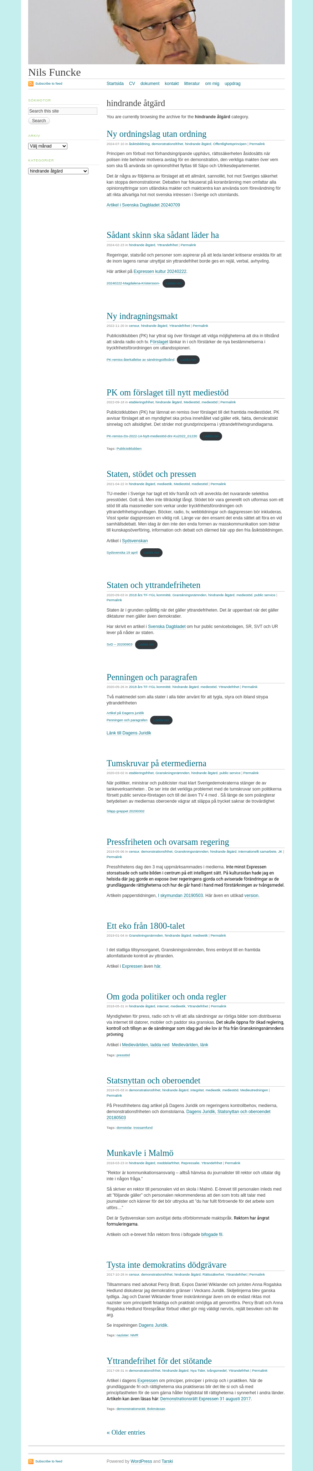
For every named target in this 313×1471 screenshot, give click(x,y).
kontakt (172, 83)
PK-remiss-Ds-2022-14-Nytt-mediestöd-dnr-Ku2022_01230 (152, 436)
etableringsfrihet (141, 402)
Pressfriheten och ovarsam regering (168, 842)
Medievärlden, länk (190, 1044)
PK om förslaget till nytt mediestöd (168, 392)
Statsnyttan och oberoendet (153, 1080)
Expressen (132, 966)
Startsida (115, 83)
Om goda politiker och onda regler (166, 996)
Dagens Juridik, (201, 1111)
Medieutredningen (254, 1090)
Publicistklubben (129, 448)
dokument (149, 83)
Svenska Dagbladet (166, 626)
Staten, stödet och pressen (151, 474)
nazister (123, 1335)
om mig (212, 83)
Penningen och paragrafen (152, 677)
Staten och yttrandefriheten (153, 585)
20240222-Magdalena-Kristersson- (133, 283)
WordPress (141, 1461)
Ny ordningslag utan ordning (156, 134)
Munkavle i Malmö (140, 1153)
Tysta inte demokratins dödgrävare (167, 1265)
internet (163, 1006)
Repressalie (190, 1163)
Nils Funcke (54, 72)
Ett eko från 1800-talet (146, 926)
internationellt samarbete (257, 851)
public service (264, 595)
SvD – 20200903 (119, 644)
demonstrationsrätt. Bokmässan (141, 1409)
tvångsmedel (217, 1370)
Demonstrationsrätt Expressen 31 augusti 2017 (205, 1398)
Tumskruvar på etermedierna (156, 763)
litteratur (192, 83)
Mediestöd (192, 402)
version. (252, 895)
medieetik (164, 484)
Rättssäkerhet (213, 1274)
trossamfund (142, 1128)
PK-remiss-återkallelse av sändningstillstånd (140, 359)
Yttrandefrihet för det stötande (159, 1361)
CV (132, 83)
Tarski (167, 1461)
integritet (197, 1090)
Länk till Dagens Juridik (129, 733)
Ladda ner (174, 283)
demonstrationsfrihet (167, 144)
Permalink (257, 144)
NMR (134, 1335)
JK (280, 851)
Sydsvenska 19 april (122, 552)
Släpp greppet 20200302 (125, 811)
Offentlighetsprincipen (230, 144)
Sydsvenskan (135, 540)
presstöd (123, 1055)
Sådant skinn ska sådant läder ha (163, 235)
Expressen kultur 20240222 (160, 271)
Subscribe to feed (48, 83)
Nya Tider (197, 1370)
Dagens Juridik (153, 1325)
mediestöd (209, 402)
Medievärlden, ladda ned (145, 1044)
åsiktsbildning (139, 144)
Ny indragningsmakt (142, 316)
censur (134, 326)
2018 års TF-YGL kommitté (150, 595)
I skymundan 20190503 (180, 895)
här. (157, 966)
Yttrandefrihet (167, 245)
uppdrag (233, 83)
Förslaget (159, 341)
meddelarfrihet (168, 1163)
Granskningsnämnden (189, 595)
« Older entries (126, 1432)
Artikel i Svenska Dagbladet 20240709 (143, 205)
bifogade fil (211, 1234)
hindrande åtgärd (198, 144)
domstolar (124, 1128)
